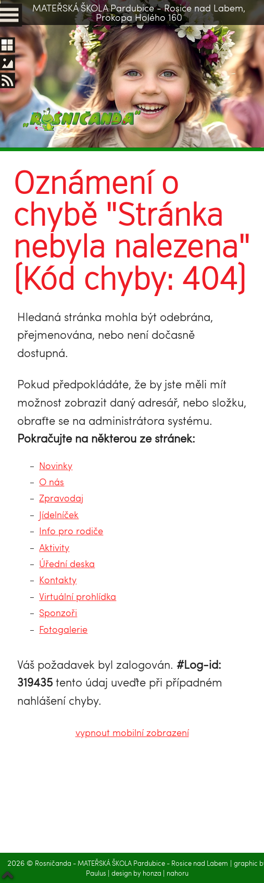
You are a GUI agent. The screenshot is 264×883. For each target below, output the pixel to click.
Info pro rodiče (71, 530)
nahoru (177, 873)
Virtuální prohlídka (77, 596)
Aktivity (54, 547)
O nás (51, 481)
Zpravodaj (61, 497)
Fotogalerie (63, 628)
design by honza (137, 873)
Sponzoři (58, 612)
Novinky (55, 465)
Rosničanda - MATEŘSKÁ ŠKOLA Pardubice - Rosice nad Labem (131, 863)
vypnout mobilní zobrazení (132, 732)
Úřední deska (67, 563)
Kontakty (58, 579)
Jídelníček (59, 514)
